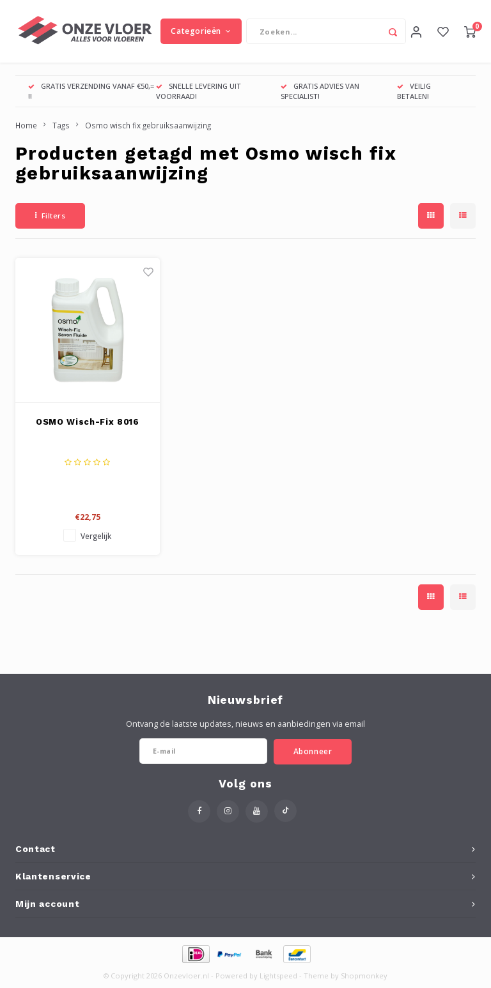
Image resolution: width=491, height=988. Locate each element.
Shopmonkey (364, 977)
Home (26, 126)
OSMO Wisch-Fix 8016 (87, 423)
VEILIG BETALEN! (414, 92)
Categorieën (201, 31)
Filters (50, 217)
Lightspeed (278, 977)
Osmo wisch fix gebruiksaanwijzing (148, 126)
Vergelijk (96, 537)
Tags (61, 126)
